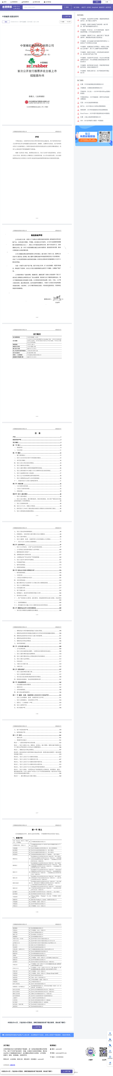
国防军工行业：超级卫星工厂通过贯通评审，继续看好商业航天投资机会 (94, 36)
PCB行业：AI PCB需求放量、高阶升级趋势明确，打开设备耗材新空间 (94, 31)
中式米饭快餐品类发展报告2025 (92, 84)
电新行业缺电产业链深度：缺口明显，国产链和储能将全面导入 (94, 25)
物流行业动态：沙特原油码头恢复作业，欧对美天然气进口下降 (94, 53)
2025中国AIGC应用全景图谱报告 (93, 106)
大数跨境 (12, 1065)
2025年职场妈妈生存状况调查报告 (94, 110)
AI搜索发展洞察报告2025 (91, 88)
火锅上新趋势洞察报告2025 (90, 117)
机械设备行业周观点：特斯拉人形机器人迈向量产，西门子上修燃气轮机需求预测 (94, 47)
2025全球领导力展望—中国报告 (91, 120)
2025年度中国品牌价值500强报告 (95, 113)
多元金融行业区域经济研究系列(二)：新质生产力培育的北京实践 (95, 42)
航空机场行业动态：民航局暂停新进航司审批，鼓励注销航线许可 (94, 66)
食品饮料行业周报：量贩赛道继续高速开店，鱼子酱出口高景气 (94, 20)
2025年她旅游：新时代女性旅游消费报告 (94, 98)
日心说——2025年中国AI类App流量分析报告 (95, 92)
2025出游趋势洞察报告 (89, 102)
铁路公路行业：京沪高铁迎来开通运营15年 (94, 72)
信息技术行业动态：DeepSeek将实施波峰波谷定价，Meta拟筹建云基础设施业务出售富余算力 (94, 59)
